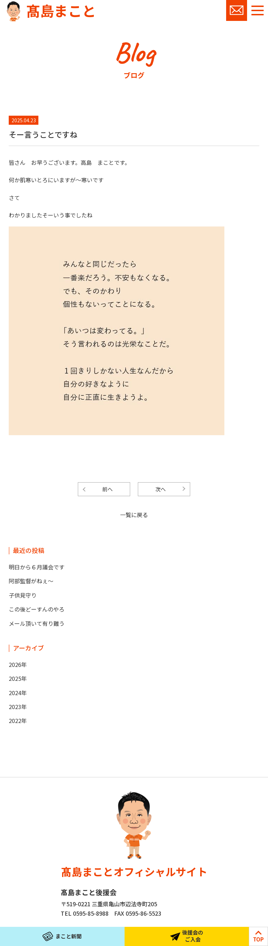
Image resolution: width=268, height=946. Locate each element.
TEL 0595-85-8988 (85, 913)
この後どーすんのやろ (37, 609)
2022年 (18, 720)
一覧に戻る (134, 514)
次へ (160, 489)
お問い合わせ (236, 10)
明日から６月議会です (37, 567)
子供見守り (23, 595)
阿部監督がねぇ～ (31, 581)
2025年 (18, 678)
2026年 (18, 664)
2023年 (18, 706)
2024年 (18, 693)
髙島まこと (61, 10)
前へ (107, 489)
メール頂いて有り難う (37, 623)
